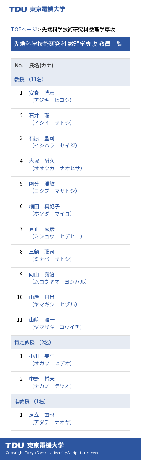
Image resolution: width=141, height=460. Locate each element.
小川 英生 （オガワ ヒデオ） (52, 359)
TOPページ (24, 29)
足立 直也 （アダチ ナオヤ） (52, 418)
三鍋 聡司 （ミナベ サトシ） (52, 255)
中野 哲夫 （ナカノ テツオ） (52, 382)
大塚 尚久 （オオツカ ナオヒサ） (57, 164)
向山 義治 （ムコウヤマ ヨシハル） (59, 277)
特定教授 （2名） (34, 342)
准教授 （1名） (31, 401)
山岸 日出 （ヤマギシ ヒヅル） (54, 300)
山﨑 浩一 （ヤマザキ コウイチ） (57, 323)
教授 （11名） (30, 79)
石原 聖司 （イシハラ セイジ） (54, 141)
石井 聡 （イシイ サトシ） (52, 119)
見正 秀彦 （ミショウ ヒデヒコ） (57, 232)
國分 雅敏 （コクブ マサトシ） (54, 187)
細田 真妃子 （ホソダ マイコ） (52, 209)
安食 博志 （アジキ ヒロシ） (52, 96)
